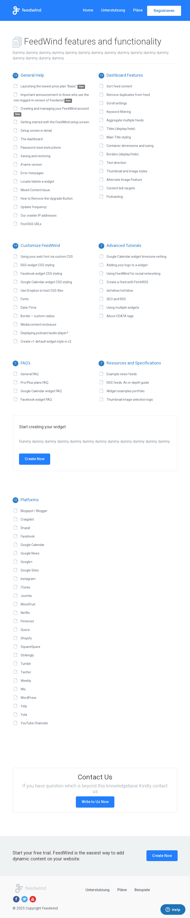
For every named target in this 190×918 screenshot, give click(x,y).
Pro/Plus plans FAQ (34, 382)
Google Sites (30, 570)
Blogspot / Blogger (34, 511)
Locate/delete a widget (37, 181)
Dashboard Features (121, 75)
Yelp (24, 706)
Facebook (28, 536)
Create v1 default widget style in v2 (46, 341)
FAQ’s (21, 363)
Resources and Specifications (130, 363)
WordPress (28, 698)
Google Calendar (32, 545)
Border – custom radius (38, 316)
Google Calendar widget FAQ (41, 391)
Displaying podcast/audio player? (44, 333)
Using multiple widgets (123, 307)
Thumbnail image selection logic (130, 399)
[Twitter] (24, 899)
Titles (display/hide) (121, 129)
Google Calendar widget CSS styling (46, 282)
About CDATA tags (120, 316)
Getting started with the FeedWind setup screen (55, 122)
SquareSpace (30, 647)
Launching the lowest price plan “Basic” (53, 86)
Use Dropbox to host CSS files (42, 290)
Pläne (138, 10)
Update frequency (34, 207)
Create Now (34, 459)
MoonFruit (28, 604)
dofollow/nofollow (120, 290)
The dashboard (32, 139)
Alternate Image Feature (124, 180)
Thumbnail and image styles (127, 171)
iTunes (25, 587)
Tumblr (26, 664)
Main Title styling (119, 137)
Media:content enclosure (38, 324)
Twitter (26, 672)
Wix (23, 689)
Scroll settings (117, 103)
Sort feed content (119, 86)
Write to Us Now (95, 802)
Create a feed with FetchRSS (127, 282)
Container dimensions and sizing (130, 146)
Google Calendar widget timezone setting (136, 256)
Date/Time (28, 307)
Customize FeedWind (36, 245)
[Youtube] (33, 899)
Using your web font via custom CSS (47, 256)
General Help (28, 75)
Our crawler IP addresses (39, 215)
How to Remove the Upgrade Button (47, 198)
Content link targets (121, 188)
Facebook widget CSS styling (41, 273)
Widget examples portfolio (126, 391)
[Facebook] (16, 899)
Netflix (25, 613)
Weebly (26, 681)
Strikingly (27, 655)
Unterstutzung (113, 10)
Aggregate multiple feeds (125, 120)
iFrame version (31, 164)
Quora (25, 630)
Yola (24, 714)
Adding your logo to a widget (127, 265)
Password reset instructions (41, 147)
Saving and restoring (35, 156)
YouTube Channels (34, 723)
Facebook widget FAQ (36, 399)
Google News (30, 553)
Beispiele (142, 890)
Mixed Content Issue (35, 190)
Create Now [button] (162, 856)
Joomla (26, 596)
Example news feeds (122, 374)
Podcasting (115, 197)
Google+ (27, 562)
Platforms (26, 499)
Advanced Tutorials (120, 245)
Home (88, 10)
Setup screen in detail (36, 130)
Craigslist (27, 519)
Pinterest (27, 621)
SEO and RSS (116, 299)
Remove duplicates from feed (128, 95)
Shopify (26, 638)
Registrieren (164, 10)
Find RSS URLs (31, 224)
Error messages (32, 173)
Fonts (25, 299)
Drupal (25, 528)
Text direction (116, 163)
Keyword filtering (119, 112)
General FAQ (30, 374)
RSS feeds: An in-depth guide (128, 382)
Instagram (28, 579)
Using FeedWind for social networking (133, 273)
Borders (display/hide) (123, 154)
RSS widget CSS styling (37, 265)
